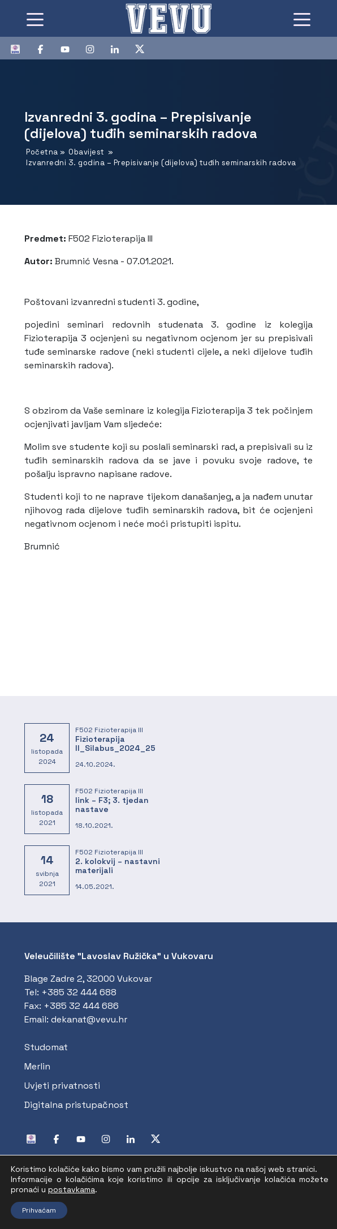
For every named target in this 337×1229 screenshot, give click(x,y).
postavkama (71, 1189)
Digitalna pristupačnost (76, 1105)
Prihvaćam (39, 1210)
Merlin (37, 1066)
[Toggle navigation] (35, 18)
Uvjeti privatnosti (62, 1086)
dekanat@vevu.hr (89, 1019)
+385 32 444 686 (81, 1006)
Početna (42, 152)
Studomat (46, 1047)
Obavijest (86, 152)
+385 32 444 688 (78, 992)
